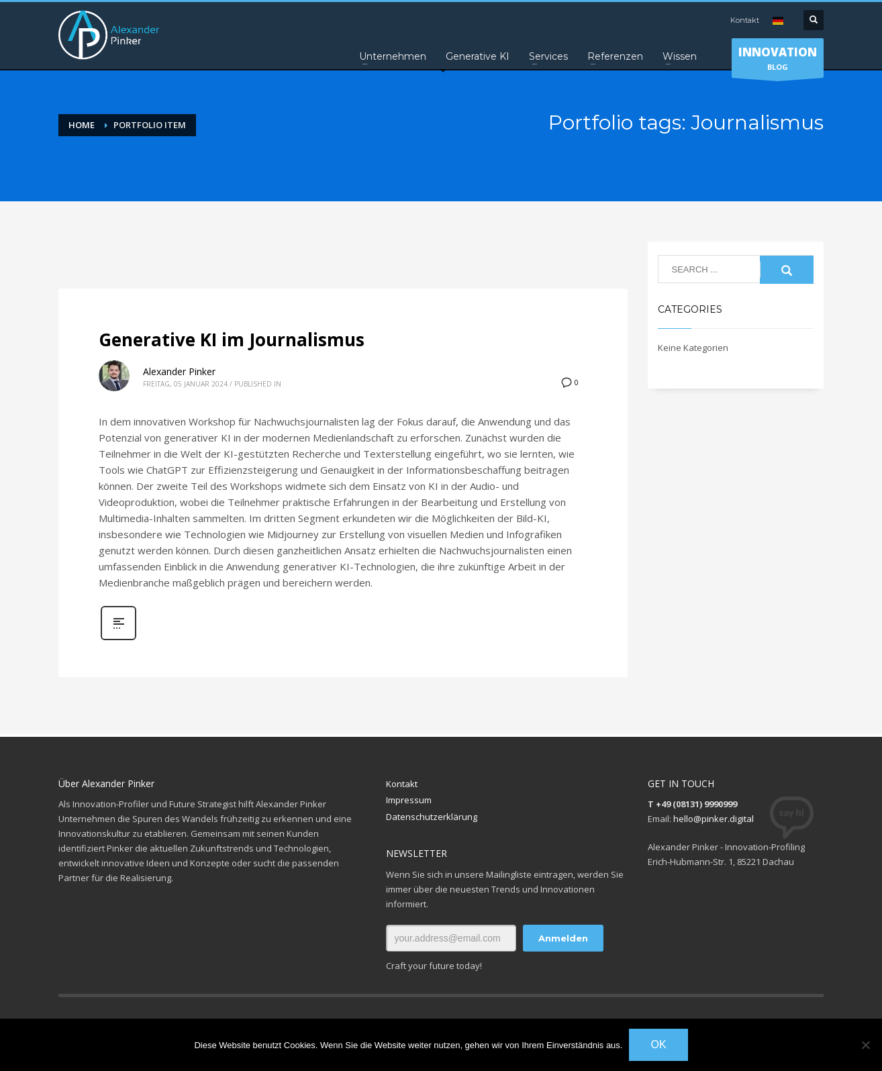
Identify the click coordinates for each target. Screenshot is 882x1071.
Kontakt (744, 20)
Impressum (409, 800)
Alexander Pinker (179, 371)
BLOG (778, 61)
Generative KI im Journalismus (231, 339)
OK (658, 1044)
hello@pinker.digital (713, 819)
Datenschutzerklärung (431, 817)
